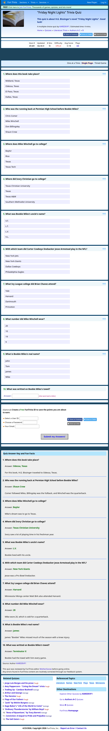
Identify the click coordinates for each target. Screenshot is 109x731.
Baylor (8, 150)
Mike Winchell (12, 121)
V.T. (7, 220)
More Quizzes (66, 704)
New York (78, 682)
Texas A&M (10, 196)
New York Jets (11, 255)
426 (77, 46)
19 (6, 336)
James (8, 371)
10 (6, 331)
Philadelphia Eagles (14, 271)
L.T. (7, 226)
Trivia (33, 2)
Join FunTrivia (25, 7)
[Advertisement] (54, 54)
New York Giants (13, 261)
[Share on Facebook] (72, 34)
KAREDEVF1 (64, 26)
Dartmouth (10, 301)
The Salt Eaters (12, 719)
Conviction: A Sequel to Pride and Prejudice (25, 715)
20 (6, 325)
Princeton (10, 306)
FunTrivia (69, 710)
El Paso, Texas (12, 91)
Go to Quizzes (71, 699)
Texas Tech (10, 166)
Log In (103, 2)
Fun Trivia (10, 2)
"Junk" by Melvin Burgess (16, 702)
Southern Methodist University (20, 201)
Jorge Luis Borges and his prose (19, 683)
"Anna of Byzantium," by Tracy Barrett (23, 712)
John (7, 360)
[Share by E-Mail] (100, 34)
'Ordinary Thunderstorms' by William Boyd (24, 709)
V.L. (7, 236)
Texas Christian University (17, 185)
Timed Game (100, 62)
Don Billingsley (12, 126)
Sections (23, 2)
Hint (104, 73)
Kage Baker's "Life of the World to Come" (24, 705)
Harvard (9, 296)
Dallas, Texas (11, 96)
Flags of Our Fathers (14, 699)
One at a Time (73, 62)
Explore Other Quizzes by (76, 693)
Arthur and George (13, 692)
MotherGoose (46, 668)
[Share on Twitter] (87, 34)
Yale (7, 290)
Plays (85, 682)
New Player (92, 2)
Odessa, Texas (12, 85)
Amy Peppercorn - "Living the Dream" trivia (25, 686)
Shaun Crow (11, 131)
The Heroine (10, 696)
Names (69, 682)
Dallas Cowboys (12, 266)
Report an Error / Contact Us (73, 728)
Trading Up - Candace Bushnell (19, 689)
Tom (7, 366)
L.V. (7, 231)
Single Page (87, 62)
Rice (7, 156)
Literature (60, 682)
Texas (8, 161)
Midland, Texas (12, 80)
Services (43, 2)
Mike (7, 376)
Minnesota (100, 682)
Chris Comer (11, 115)
